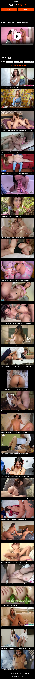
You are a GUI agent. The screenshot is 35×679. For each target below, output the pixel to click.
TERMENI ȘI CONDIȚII (16, 674)
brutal (26, 61)
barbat (20, 61)
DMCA (8, 674)
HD (9, 57)
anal (16, 61)
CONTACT (26, 674)
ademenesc (9, 61)
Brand (17, 5)
